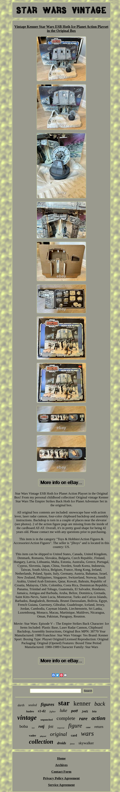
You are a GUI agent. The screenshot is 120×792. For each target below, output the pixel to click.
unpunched (46, 719)
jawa (72, 743)
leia (94, 711)
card (74, 735)
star (64, 703)
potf (74, 711)
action (98, 718)
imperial (60, 728)
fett (50, 726)
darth (21, 705)
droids (61, 743)
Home (61, 758)
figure (75, 725)
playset (43, 736)
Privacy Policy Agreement (61, 778)
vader (32, 735)
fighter (52, 711)
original (58, 734)
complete (66, 718)
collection (41, 741)
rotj (41, 726)
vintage (27, 717)
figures (47, 704)
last (33, 728)
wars (87, 733)
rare (83, 718)
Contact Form (61, 771)
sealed (32, 705)
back (99, 704)
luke (63, 710)
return (98, 727)
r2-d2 (42, 711)
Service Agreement (61, 785)
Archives (61, 765)
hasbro (30, 711)
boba (24, 726)
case (88, 727)
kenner (81, 703)
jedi (85, 711)
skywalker (86, 743)
